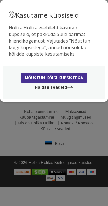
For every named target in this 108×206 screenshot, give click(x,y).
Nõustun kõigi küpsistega (54, 77)
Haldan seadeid (54, 87)
